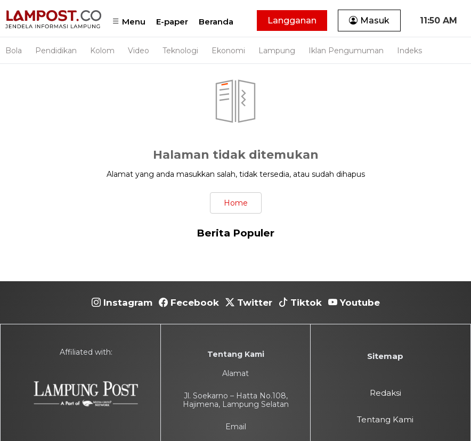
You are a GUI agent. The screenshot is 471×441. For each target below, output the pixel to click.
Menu (128, 22)
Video (138, 50)
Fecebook (189, 302)
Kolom (102, 50)
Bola (13, 50)
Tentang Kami (385, 419)
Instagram (122, 302)
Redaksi (385, 393)
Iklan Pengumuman (346, 50)
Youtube (354, 302)
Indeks (409, 50)
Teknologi (180, 50)
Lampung (276, 50)
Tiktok (300, 302)
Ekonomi (228, 50)
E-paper (172, 22)
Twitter (248, 302)
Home (236, 203)
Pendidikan (56, 50)
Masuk (369, 20)
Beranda (216, 22)
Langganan (291, 20)
